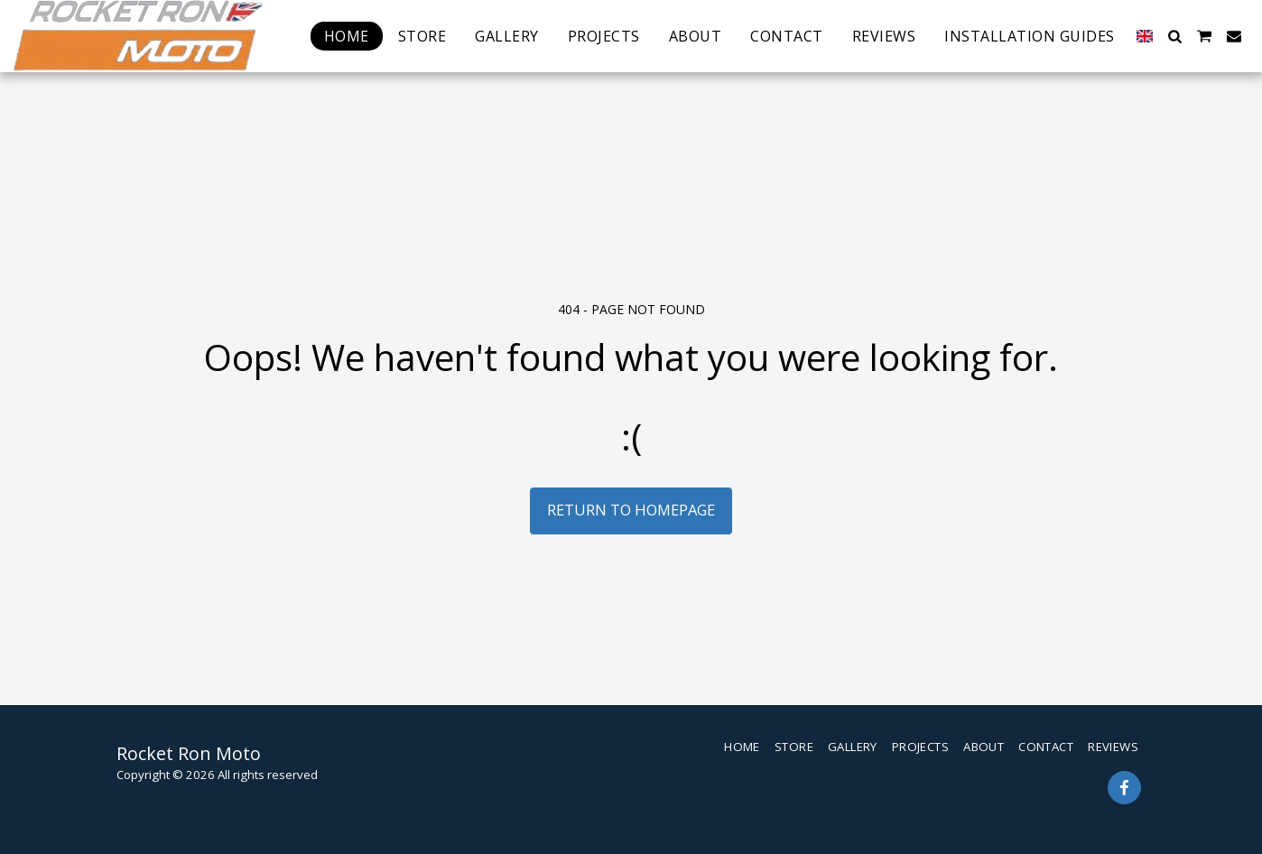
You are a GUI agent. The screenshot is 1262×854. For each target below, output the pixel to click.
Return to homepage (631, 509)
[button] (1174, 36)
